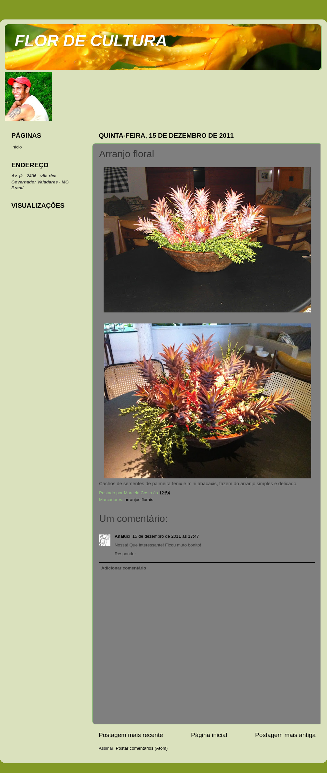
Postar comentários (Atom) (142, 748)
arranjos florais (139, 499)
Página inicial (209, 735)
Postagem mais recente (131, 735)
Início (16, 147)
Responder (125, 553)
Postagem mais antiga (285, 735)
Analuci (122, 536)
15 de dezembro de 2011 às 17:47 (165, 536)
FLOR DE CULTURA (91, 41)
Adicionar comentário (123, 568)
